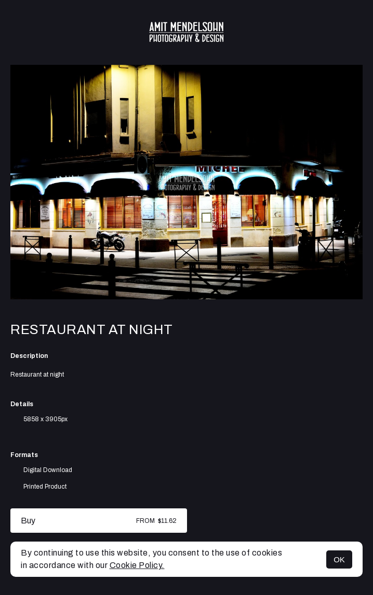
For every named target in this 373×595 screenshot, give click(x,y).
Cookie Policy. (137, 565)
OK (339, 559)
